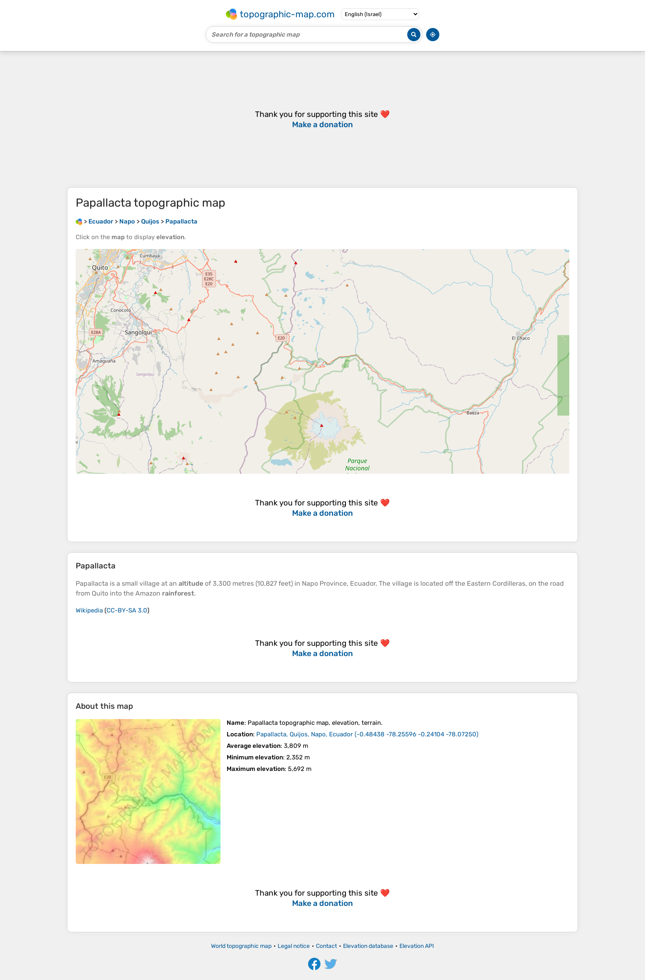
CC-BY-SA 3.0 (127, 610)
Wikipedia (89, 610)
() (367, 734)
